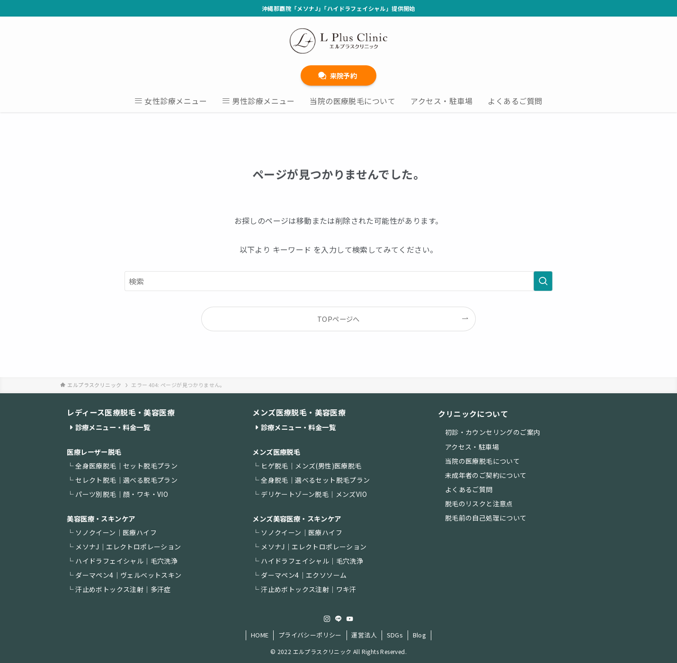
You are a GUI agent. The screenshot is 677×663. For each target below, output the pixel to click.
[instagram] (327, 619)
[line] (338, 619)
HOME (260, 634)
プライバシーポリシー (310, 634)
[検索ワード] (338, 281)
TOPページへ (338, 319)
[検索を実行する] (543, 281)
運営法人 (364, 634)
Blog (420, 634)
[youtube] (350, 619)
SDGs (395, 634)
